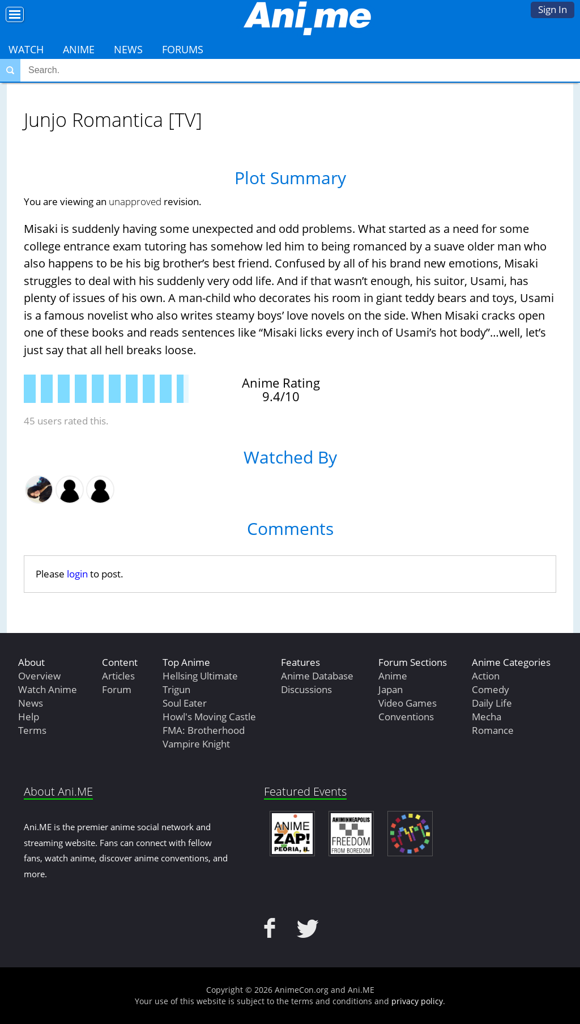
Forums (182, 49)
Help (28, 716)
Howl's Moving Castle (209, 716)
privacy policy (417, 1001)
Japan (390, 689)
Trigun (176, 689)
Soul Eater (185, 702)
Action (486, 675)
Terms (32, 730)
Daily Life (492, 702)
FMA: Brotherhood (204, 730)
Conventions (406, 716)
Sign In (552, 9)
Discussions (306, 689)
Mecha (486, 716)
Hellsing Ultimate (200, 675)
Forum (116, 689)
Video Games (407, 702)
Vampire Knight (196, 743)
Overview (39, 675)
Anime (79, 49)
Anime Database (317, 675)
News (128, 49)
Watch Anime (47, 689)
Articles (118, 675)
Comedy (490, 689)
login (77, 573)
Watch (26, 49)
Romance (493, 730)
